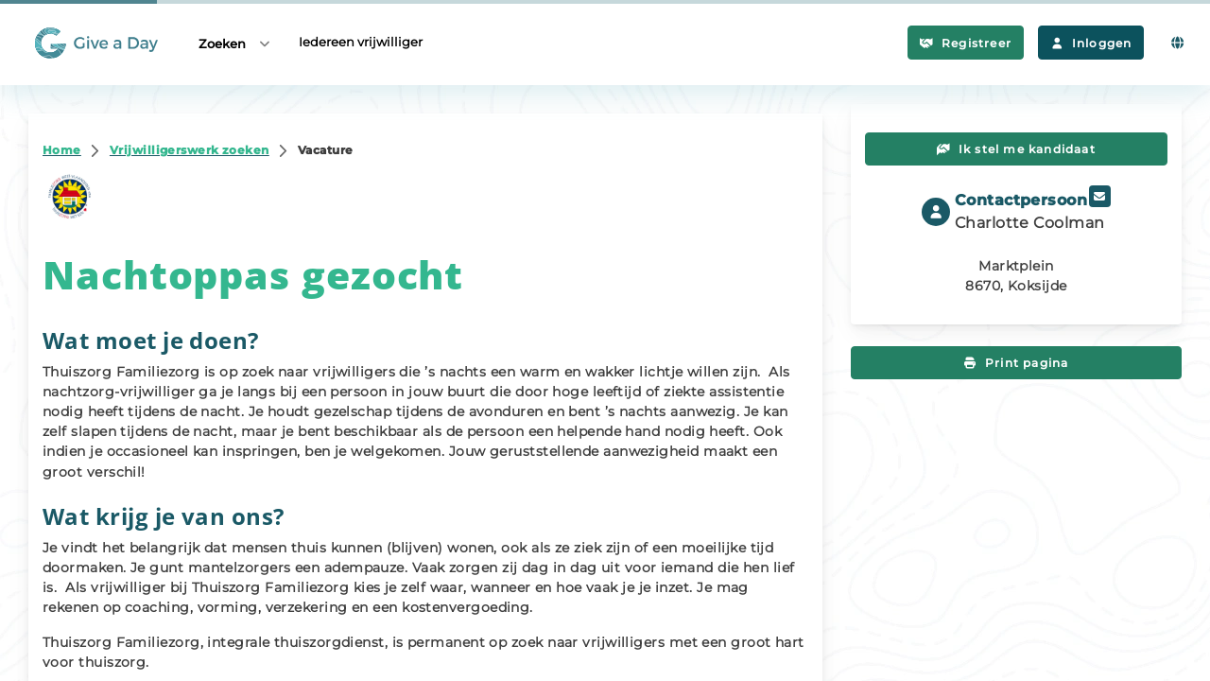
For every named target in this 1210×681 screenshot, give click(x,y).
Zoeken (235, 43)
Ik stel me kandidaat (1016, 149)
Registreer (965, 43)
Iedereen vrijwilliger (361, 41)
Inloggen (1091, 43)
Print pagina (1016, 363)
